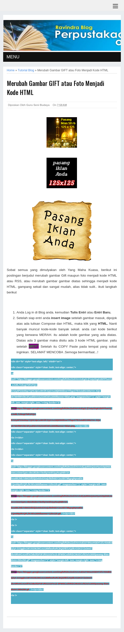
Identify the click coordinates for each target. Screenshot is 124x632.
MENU (13, 56)
